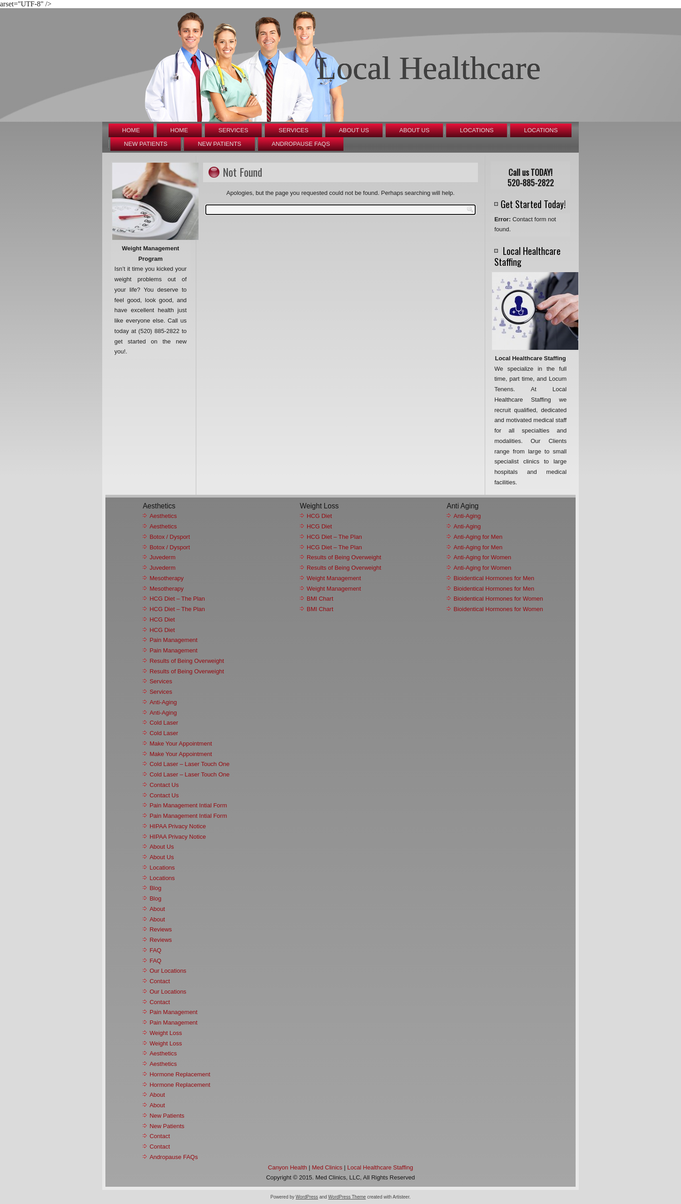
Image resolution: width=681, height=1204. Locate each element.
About (157, 908)
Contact (159, 981)
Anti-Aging (163, 702)
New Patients (146, 143)
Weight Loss (165, 1033)
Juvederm (162, 557)
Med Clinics (327, 1167)
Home (131, 130)
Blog (155, 888)
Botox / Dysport (169, 536)
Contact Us (164, 784)
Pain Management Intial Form (188, 805)
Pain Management (173, 640)
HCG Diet (162, 619)
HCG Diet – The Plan (177, 598)
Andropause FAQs (301, 143)
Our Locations (167, 970)
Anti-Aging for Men (477, 536)
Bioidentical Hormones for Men (493, 578)
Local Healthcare (429, 68)
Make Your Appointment (180, 743)
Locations (476, 130)
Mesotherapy (166, 578)
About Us (354, 130)
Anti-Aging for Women (482, 557)
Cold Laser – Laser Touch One (189, 764)
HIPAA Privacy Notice (177, 826)
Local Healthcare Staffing (380, 1167)
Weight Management (334, 578)
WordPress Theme (347, 1196)
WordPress (307, 1196)
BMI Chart (320, 598)
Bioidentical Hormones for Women (498, 598)
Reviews (160, 929)
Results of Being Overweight (186, 660)
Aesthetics (163, 515)
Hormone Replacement (179, 1074)
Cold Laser (163, 722)
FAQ (155, 950)
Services (234, 130)
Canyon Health (287, 1167)
